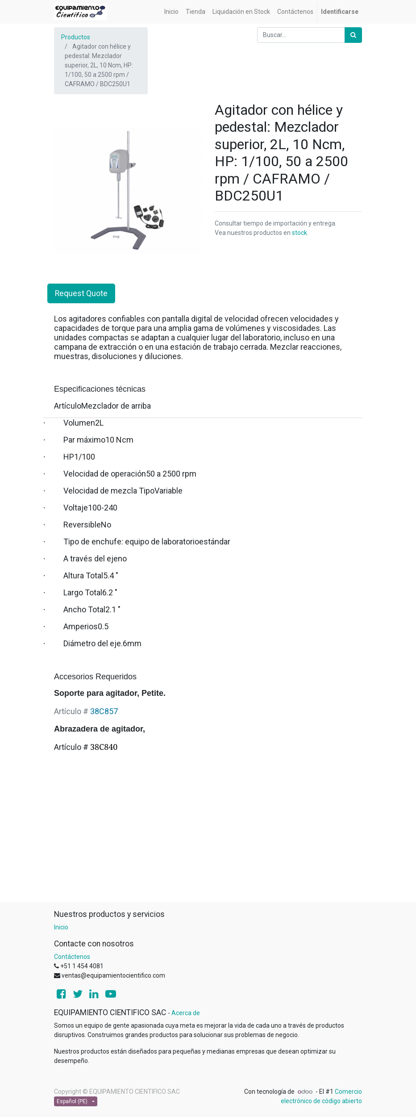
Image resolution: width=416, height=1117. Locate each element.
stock (299, 232)
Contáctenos (72, 956)
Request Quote (81, 293)
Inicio (61, 927)
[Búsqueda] (353, 35)
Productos (75, 37)
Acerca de (185, 1013)
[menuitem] (171, 12)
